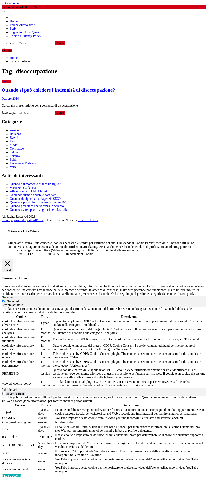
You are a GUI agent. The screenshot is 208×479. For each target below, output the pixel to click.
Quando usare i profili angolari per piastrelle (38, 209)
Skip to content (11, 3)
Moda (13, 145)
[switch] (3, 393)
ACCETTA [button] (26, 254)
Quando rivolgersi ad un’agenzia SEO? (35, 198)
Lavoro (6, 81)
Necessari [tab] (8, 297)
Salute (14, 152)
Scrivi (13, 28)
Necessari (12, 301)
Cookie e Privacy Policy (25, 36)
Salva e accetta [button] (11, 475)
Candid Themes (88, 220)
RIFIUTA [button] (53, 254)
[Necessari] (3, 301)
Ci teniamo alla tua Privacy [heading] (23, 231)
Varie (13, 167)
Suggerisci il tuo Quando (26, 32)
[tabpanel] (104, 347)
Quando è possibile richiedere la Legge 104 (38, 202)
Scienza (15, 156)
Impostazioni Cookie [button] (79, 254)
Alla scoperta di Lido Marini (28, 191)
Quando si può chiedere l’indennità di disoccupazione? (58, 90)
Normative (17, 148)
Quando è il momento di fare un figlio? (35, 184)
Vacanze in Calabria (23, 187)
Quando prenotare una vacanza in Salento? (37, 206)
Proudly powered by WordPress (22, 220)
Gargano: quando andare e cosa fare (33, 195)
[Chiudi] (7, 265)
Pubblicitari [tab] (9, 389)
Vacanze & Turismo (23, 163)
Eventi (14, 137)
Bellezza (15, 134)
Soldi (13, 159)
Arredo (14, 130)
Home (14, 21)
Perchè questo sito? (22, 25)
